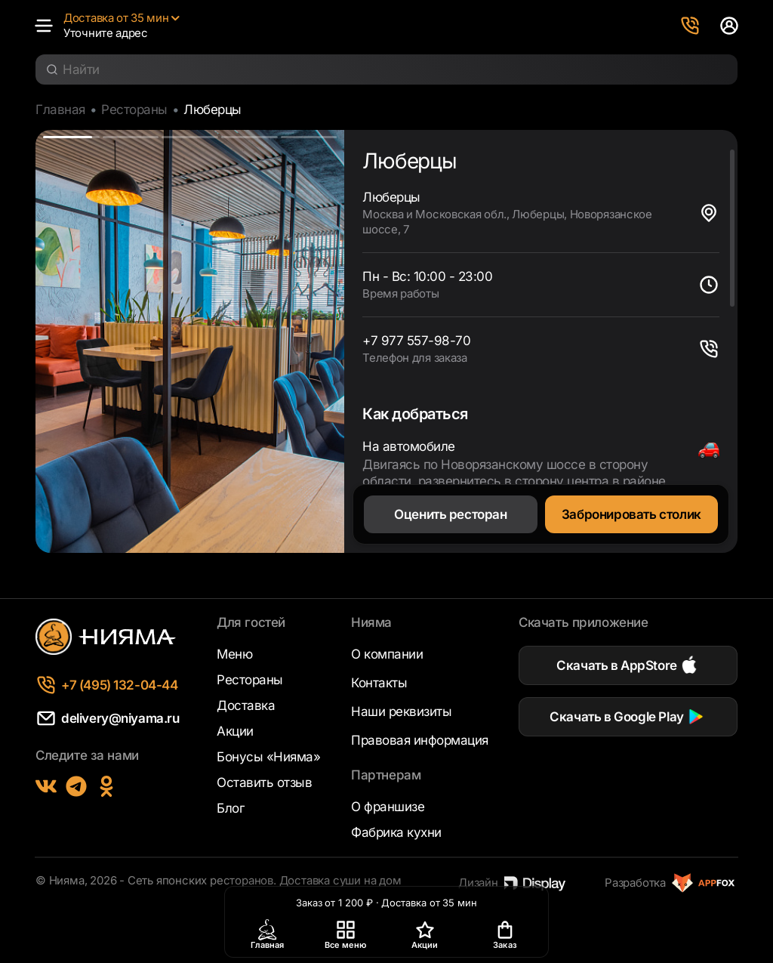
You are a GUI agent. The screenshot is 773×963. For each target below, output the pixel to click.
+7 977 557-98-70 (416, 340)
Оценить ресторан (450, 514)
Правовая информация (419, 740)
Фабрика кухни (396, 832)
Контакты (379, 682)
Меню (234, 654)
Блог (230, 808)
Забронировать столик (631, 514)
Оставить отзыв (264, 782)
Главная (60, 109)
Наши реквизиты (401, 711)
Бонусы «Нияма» (268, 756)
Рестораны (134, 109)
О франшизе (387, 806)
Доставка (246, 705)
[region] (540, 316)
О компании (387, 654)
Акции (235, 731)
